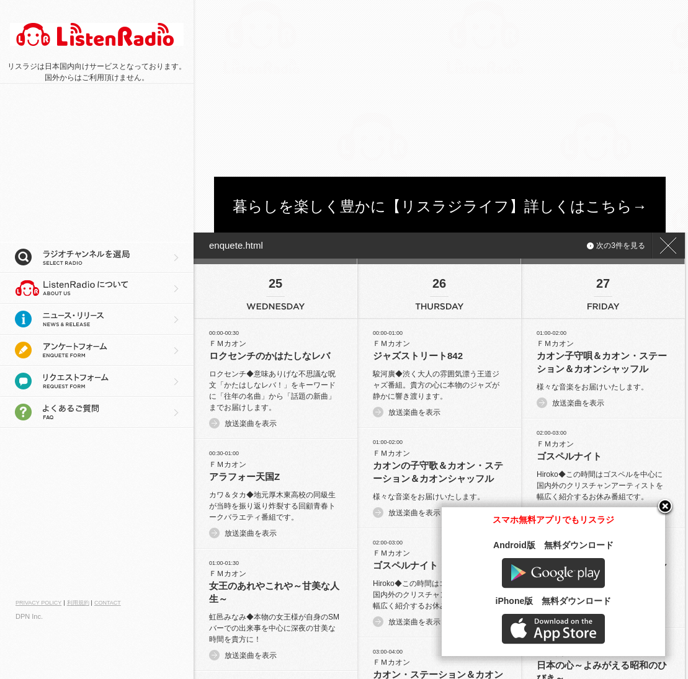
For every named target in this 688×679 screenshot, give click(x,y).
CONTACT (107, 603)
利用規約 (78, 603)
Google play (563, 584)
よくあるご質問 (97, 412)
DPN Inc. (29, 616)
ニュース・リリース (97, 319)
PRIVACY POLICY (38, 603)
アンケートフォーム (97, 350)
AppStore (563, 639)
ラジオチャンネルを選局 (97, 257)
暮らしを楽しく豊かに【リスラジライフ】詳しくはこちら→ (440, 206)
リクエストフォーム (97, 381)
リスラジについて (97, 288)
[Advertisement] (375, 87)
